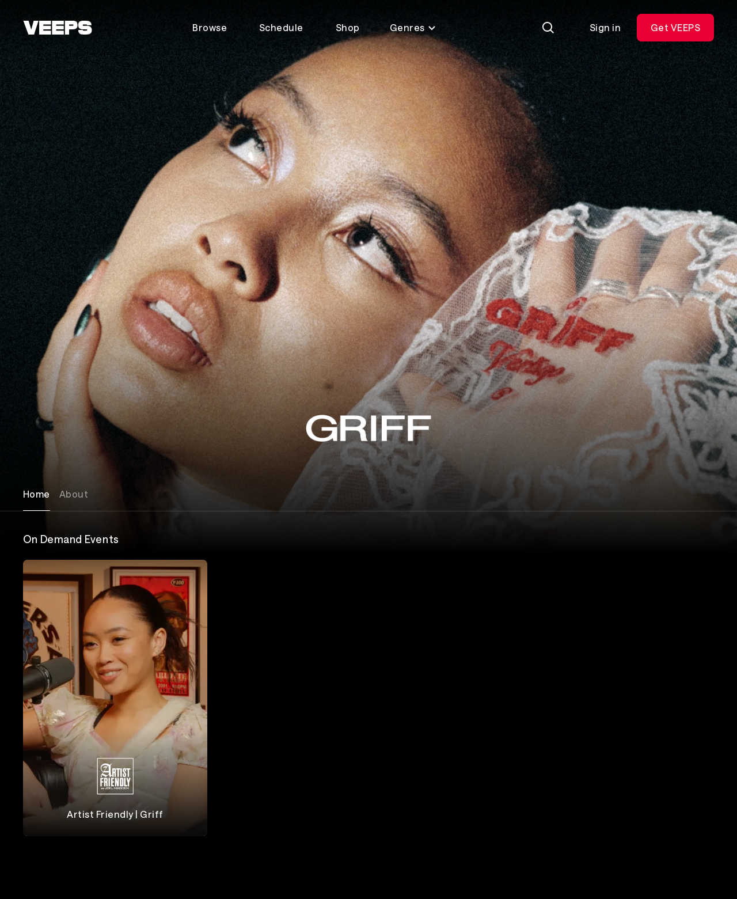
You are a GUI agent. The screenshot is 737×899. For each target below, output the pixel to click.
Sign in (605, 27)
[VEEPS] (57, 28)
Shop (348, 27)
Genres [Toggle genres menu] (413, 27)
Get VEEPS (675, 27)
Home (36, 493)
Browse (209, 27)
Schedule (281, 27)
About (73, 493)
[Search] (548, 27)
